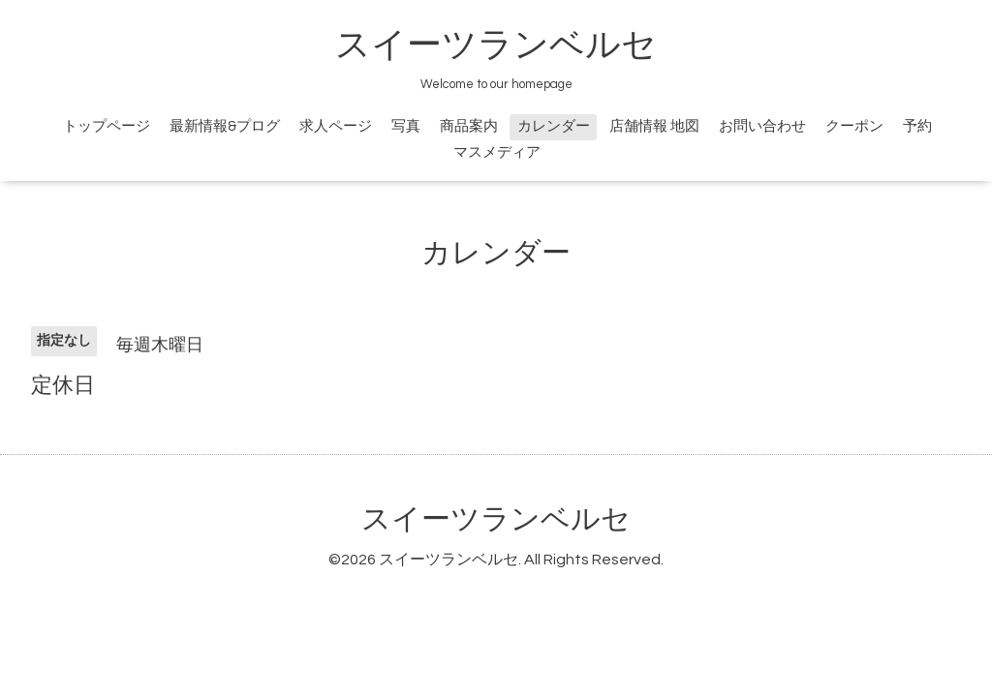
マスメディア (497, 152)
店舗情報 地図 (654, 126)
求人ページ (335, 126)
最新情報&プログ (225, 126)
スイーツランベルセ (513, 45)
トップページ (106, 126)
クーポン (854, 126)
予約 (917, 126)
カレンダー (553, 126)
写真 (405, 126)
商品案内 (469, 126)
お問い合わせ (762, 126)
